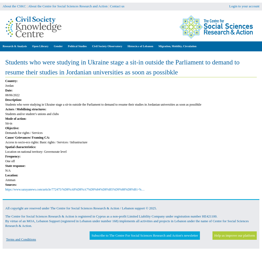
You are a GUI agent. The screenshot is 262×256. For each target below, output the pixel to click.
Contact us (117, 6)
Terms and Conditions (21, 239)
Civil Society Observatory (107, 46)
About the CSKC (14, 6)
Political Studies (77, 46)
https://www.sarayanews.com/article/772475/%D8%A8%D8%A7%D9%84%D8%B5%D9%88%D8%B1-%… (75, 189)
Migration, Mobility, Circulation (177, 46)
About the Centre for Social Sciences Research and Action (67, 6)
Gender (58, 46)
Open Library (40, 46)
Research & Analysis (15, 46)
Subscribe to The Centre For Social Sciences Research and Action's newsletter (144, 235)
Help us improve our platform (234, 235)
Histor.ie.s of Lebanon (140, 46)
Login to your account (244, 6)
